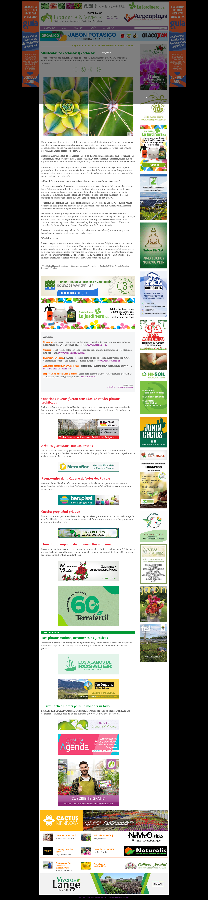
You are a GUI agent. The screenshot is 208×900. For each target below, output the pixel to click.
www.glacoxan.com (97, 344)
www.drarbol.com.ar (110, 360)
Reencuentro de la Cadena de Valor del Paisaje (75, 478)
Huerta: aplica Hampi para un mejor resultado (75, 706)
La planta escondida (100, 865)
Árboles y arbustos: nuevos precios (67, 446)
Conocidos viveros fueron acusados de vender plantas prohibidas (80, 400)
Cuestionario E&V (104, 849)
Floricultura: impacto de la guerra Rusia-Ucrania (77, 544)
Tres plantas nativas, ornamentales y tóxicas (74, 638)
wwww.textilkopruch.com (71, 352)
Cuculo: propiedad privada (60, 511)
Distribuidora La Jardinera (57, 368)
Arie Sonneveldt (88, 376)
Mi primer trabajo (104, 835)
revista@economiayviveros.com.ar (120, 387)
